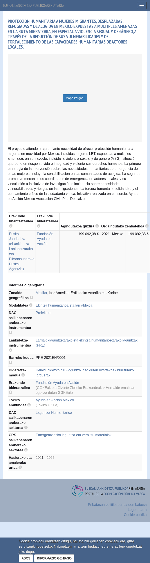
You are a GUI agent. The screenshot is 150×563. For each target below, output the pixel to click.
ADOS (26, 558)
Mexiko (41, 293)
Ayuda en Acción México (55, 400)
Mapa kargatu (75, 98)
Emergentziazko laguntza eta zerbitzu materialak (74, 435)
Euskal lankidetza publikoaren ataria (33, 5)
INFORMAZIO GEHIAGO (54, 558)
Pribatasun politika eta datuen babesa (117, 505)
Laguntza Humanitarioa (54, 412)
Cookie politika (135, 515)
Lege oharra (137, 510)
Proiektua (43, 313)
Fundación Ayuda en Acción (45, 239)
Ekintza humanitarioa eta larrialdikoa (64, 305)
